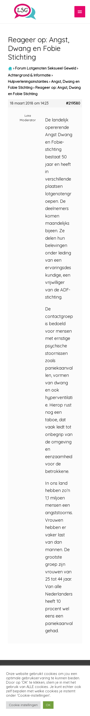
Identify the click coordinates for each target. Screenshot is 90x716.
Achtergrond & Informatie (29, 75)
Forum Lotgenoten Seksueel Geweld (45, 68)
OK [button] (48, 705)
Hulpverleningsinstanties (28, 81)
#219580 (73, 103)
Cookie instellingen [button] (23, 705)
